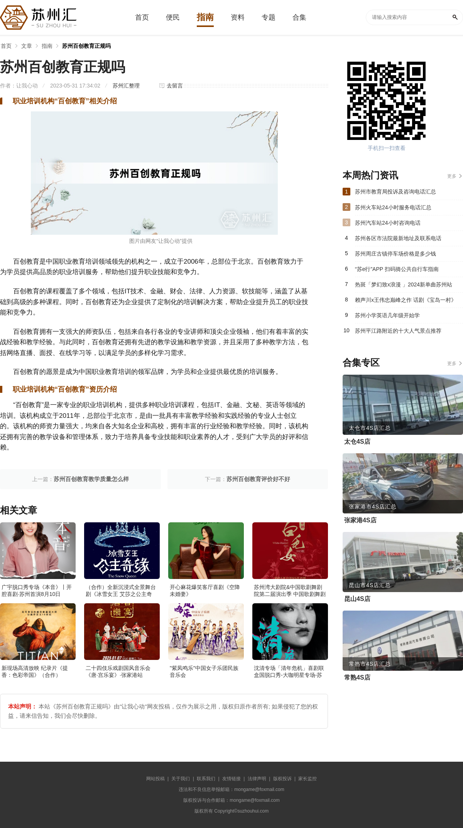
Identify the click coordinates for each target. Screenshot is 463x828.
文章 (26, 46)
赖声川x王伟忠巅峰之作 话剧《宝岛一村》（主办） (405, 302)
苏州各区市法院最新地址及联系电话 (398, 238)
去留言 (175, 85)
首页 (6, 46)
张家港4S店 (360, 520)
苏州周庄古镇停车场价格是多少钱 (395, 254)
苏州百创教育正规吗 (86, 46)
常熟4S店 (357, 677)
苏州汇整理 (126, 85)
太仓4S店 (357, 441)
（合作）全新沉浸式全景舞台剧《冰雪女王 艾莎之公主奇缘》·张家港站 (121, 594)
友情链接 (231, 778)
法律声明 (257, 778)
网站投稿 (155, 778)
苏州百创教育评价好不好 (258, 479)
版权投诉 (282, 778)
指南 (47, 46)
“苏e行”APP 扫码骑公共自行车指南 (397, 269)
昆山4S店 (357, 599)
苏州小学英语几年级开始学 (387, 315)
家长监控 (307, 778)
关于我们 (180, 778)
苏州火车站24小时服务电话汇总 (393, 207)
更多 (451, 176)
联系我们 (206, 778)
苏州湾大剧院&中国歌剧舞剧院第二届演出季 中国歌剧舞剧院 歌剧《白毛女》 (290, 594)
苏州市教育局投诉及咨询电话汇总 (395, 191)
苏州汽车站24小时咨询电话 (388, 223)
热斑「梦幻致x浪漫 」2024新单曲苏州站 (403, 284)
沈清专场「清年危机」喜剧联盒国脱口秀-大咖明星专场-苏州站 (289, 675)
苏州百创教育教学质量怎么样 (91, 479)
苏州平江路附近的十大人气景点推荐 (398, 331)
